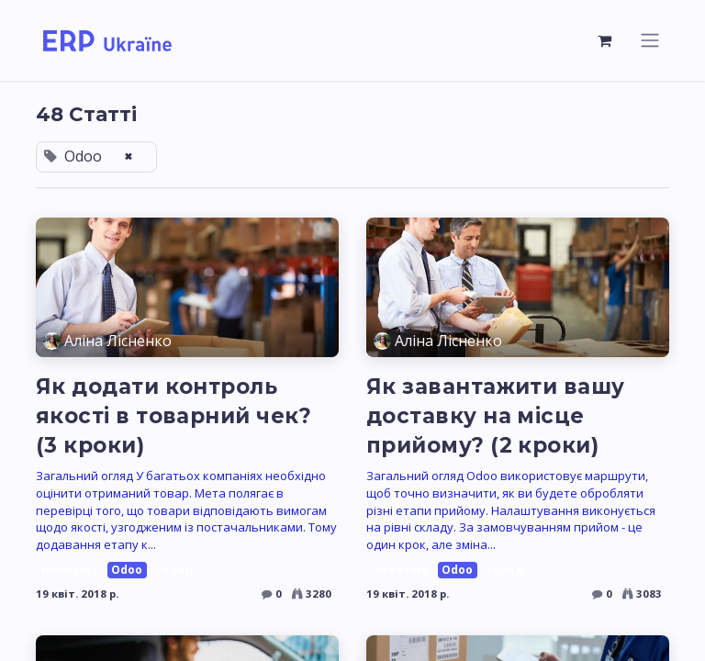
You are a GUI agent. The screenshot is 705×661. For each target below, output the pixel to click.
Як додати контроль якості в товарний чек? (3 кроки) (173, 417)
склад (174, 572)
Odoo (126, 572)
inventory (69, 572)
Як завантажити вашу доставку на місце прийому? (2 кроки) (495, 417)
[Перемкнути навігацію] (650, 42)
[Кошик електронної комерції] (605, 41)
